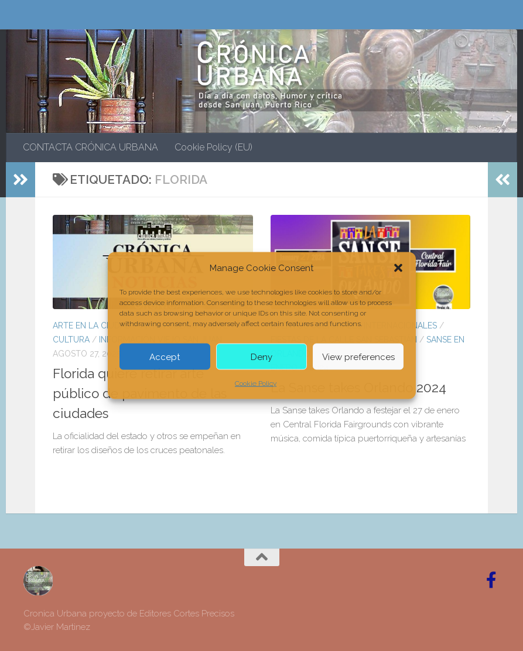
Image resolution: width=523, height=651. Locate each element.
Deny (261, 356)
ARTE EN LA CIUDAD (92, 325)
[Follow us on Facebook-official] (491, 580)
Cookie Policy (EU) (213, 147)
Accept (164, 356)
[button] (398, 268)
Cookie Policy (255, 383)
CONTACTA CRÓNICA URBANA (90, 147)
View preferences (358, 356)
